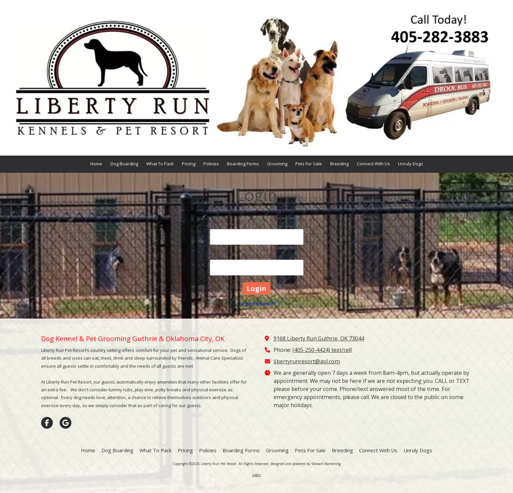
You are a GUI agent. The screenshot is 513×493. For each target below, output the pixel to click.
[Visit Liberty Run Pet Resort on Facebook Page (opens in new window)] (47, 423)
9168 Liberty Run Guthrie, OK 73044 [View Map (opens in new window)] (319, 338)
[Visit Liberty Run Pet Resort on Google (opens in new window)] (65, 423)
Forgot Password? (256, 304)
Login (256, 474)
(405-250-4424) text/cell (322, 350)
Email (256, 224)
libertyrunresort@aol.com (307, 361)
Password (256, 255)
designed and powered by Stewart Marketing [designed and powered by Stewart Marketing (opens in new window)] (305, 463)
